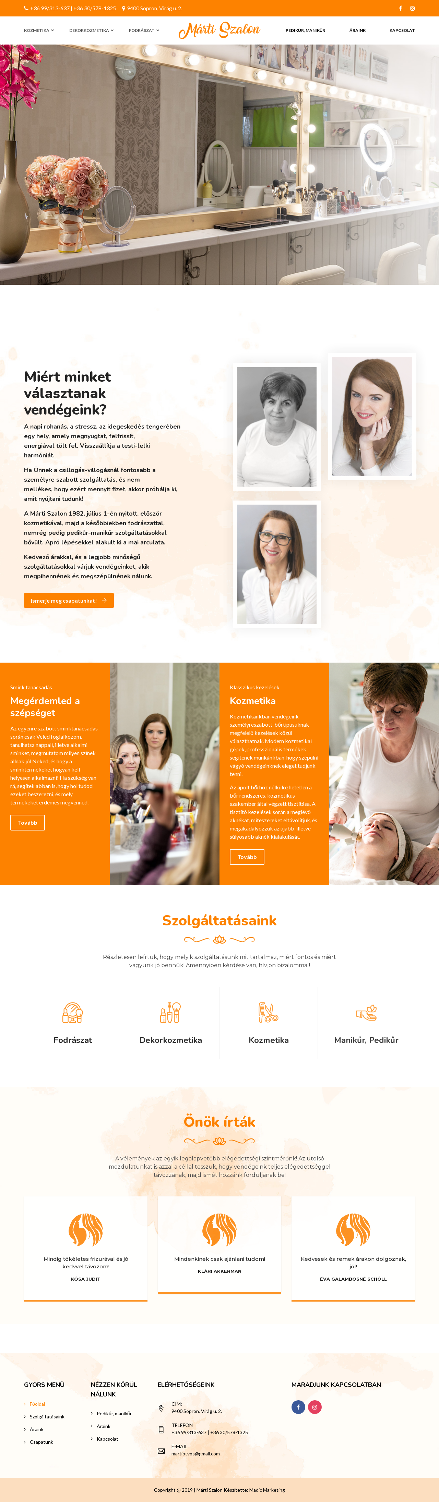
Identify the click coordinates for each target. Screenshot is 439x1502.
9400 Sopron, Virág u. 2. (152, 8)
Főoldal (37, 1404)
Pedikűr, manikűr (305, 30)
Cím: (176, 1404)
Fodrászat (142, 30)
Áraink (357, 30)
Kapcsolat (402, 30)
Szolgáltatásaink (47, 1416)
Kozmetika (36, 30)
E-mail (179, 1446)
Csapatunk (41, 1442)
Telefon (182, 1425)
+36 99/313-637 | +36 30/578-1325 (70, 8)
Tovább (27, 822)
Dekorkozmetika (89, 30)
